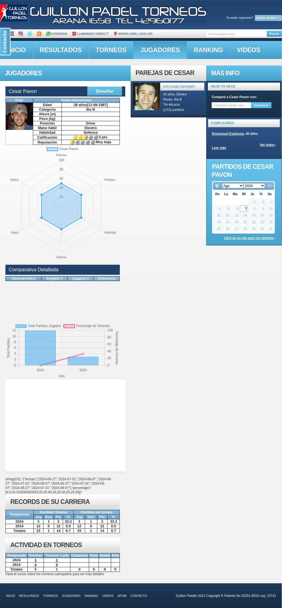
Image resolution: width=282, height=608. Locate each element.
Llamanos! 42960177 (90, 33)
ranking (208, 50)
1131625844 (56, 33)
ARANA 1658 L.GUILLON (132, 33)
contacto (138, 595)
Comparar (261, 105)
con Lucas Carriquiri (179, 86)
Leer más (219, 148)
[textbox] (236, 34)
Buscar (274, 33)
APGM (122, 595)
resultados (61, 50)
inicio (10, 595)
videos (249, 50)
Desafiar (105, 91)
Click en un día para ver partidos (249, 238)
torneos (111, 50)
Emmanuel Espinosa (228, 134)
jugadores (160, 50)
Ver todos (267, 145)
